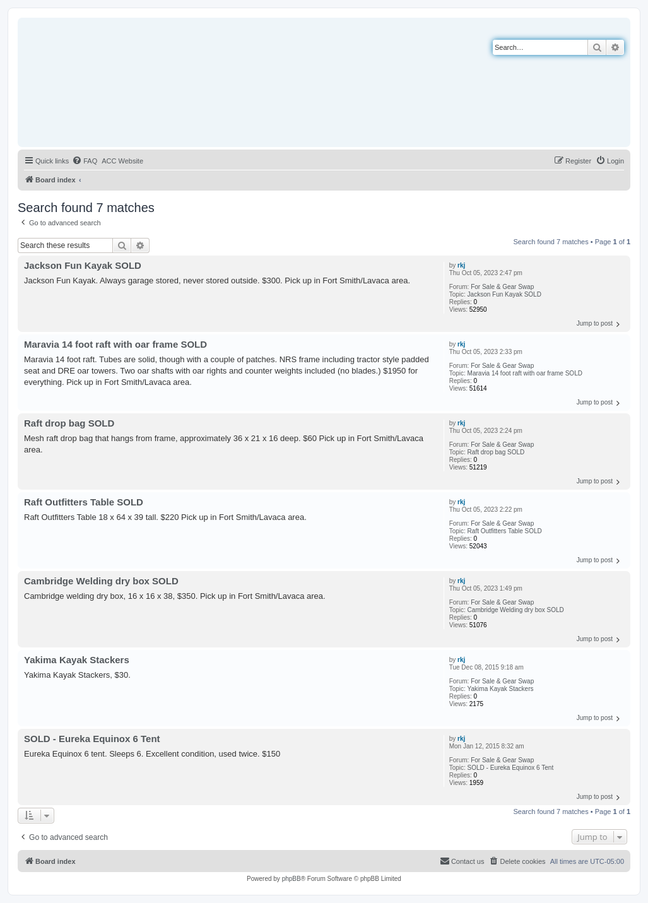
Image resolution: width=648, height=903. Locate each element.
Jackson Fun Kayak (495, 294)
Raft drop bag (487, 452)
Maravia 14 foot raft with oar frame (515, 373)
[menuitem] (84, 160)
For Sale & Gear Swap (502, 286)
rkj (461, 265)
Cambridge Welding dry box (506, 609)
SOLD (532, 294)
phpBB (291, 878)
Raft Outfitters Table (495, 531)
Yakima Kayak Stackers (501, 688)
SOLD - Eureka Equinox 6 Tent (511, 767)
